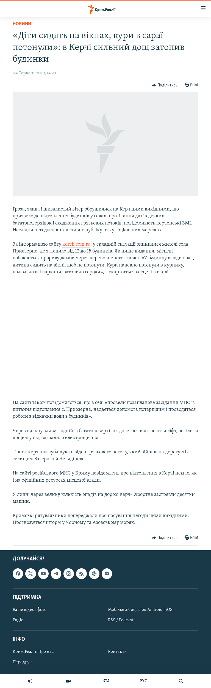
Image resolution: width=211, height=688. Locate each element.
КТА (106, 681)
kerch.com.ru (76, 244)
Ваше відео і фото (29, 610)
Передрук (22, 662)
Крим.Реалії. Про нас (33, 652)
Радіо (18, 620)
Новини (22, 24)
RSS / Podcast (120, 620)
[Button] (164, 85)
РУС (143, 681)
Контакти (117, 652)
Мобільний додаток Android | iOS (140, 610)
